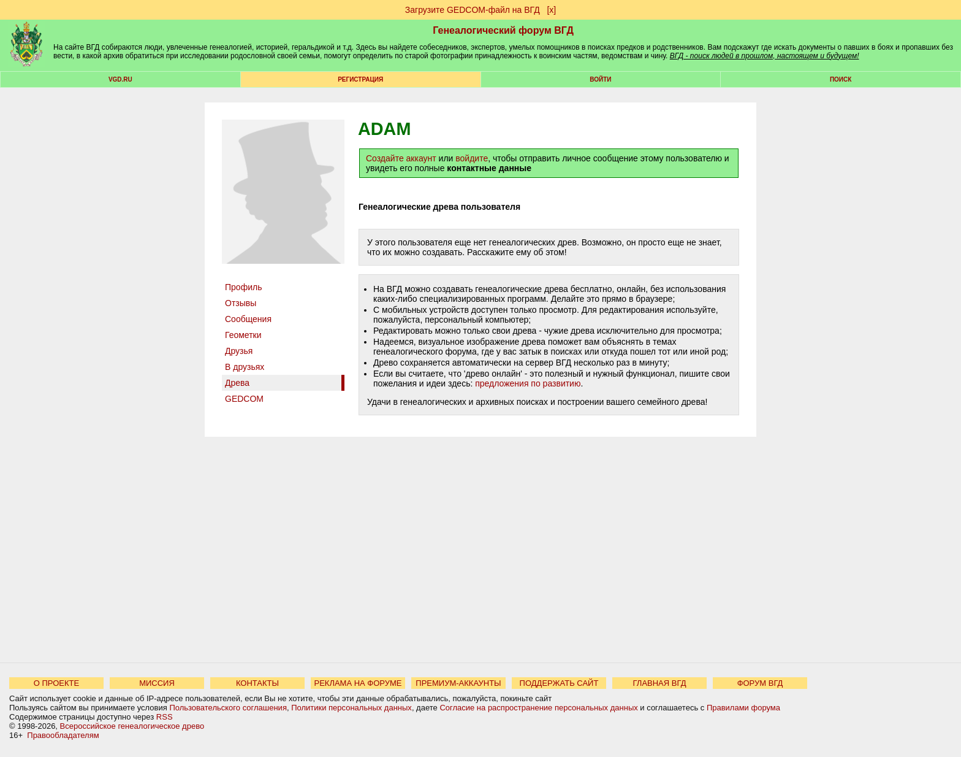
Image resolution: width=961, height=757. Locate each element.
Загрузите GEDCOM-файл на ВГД (472, 10)
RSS (164, 716)
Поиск (840, 79)
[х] (551, 10)
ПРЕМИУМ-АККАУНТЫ (458, 683)
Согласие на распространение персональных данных (538, 707)
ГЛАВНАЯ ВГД (659, 683)
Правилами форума (743, 707)
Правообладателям (63, 735)
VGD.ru (120, 79)
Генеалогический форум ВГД (503, 30)
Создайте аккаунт (401, 158)
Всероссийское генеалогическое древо (132, 726)
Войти (600, 79)
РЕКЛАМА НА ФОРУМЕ (357, 683)
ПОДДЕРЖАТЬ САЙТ (559, 683)
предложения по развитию (527, 383)
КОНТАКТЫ (257, 683)
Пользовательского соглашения (228, 707)
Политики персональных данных (351, 707)
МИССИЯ (157, 683)
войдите (471, 158)
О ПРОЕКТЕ (56, 683)
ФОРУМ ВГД (760, 683)
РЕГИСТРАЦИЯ (360, 79)
